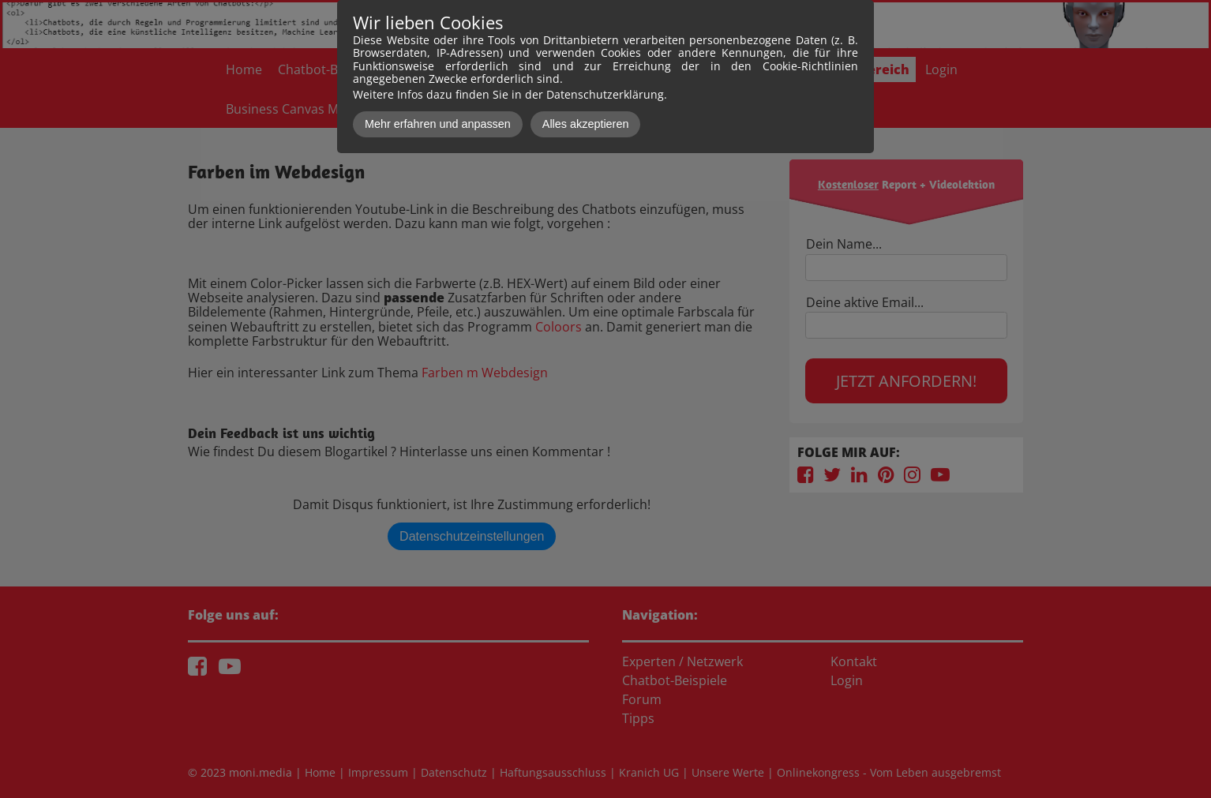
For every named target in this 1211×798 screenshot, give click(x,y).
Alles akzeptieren (585, 124)
